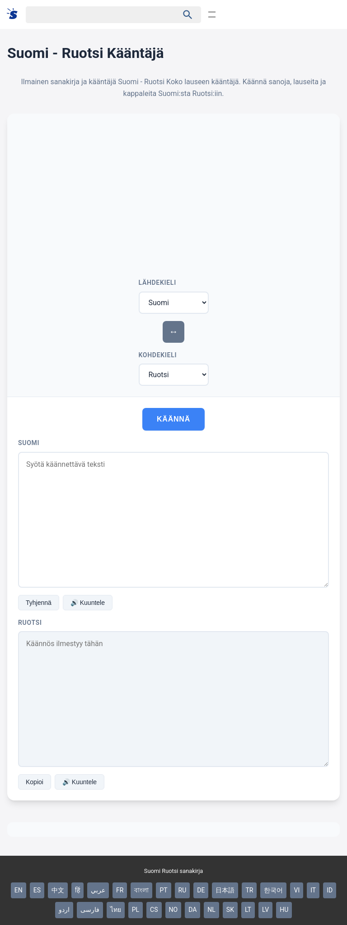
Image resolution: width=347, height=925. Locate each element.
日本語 (225, 890)
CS (154, 909)
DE (201, 890)
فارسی (89, 909)
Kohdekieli (158, 355)
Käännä (173, 419)
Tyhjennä (39, 602)
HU (284, 909)
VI (297, 890)
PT (163, 890)
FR (119, 890)
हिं (77, 890)
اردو (64, 909)
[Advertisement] (173, 192)
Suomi (28, 442)
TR (249, 890)
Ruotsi (30, 622)
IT (313, 890)
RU (182, 890)
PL (135, 909)
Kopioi (34, 782)
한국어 (273, 890)
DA (192, 909)
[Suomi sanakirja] (15, 14)
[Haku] (94, 14)
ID (330, 890)
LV (265, 909)
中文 (58, 890)
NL (211, 909)
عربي (98, 890)
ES (37, 890)
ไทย (115, 909)
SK (230, 909)
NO (173, 909)
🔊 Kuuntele (87, 602)
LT (248, 909)
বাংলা (141, 890)
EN (18, 890)
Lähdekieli (157, 282)
